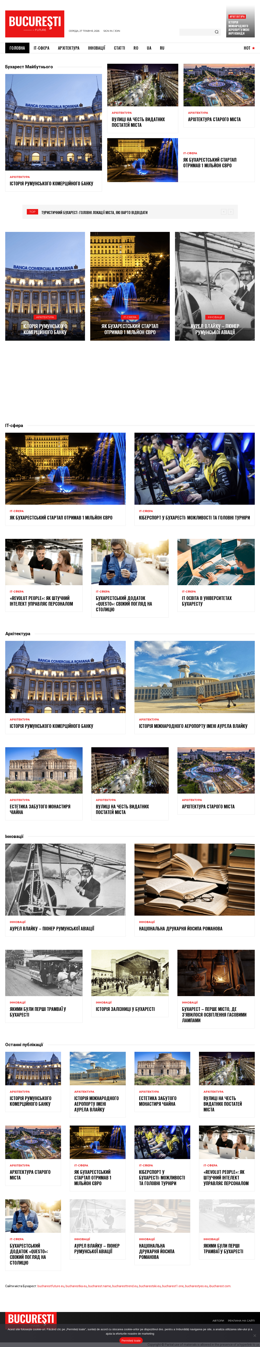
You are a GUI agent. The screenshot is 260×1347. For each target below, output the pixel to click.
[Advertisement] (130, 381)
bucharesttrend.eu (125, 1286)
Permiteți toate (131, 1340)
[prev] (223, 211)
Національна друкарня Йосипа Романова (181, 928)
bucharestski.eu (150, 1286)
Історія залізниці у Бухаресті (125, 1009)
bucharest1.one (173, 1286)
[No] (254, 1335)
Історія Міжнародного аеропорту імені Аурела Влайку (193, 726)
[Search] (216, 32)
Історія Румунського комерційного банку (51, 183)
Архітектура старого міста (214, 119)
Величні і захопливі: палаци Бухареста (72, 212)
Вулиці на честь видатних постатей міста (138, 122)
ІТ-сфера (190, 153)
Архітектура (237, 16)
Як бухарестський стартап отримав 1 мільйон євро (209, 162)
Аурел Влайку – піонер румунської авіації (215, 329)
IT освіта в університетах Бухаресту (207, 601)
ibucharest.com (220, 1286)
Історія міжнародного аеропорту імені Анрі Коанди (238, 27)
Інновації (215, 317)
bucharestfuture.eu (50, 1286)
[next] (230, 211)
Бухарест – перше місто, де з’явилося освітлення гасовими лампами (214, 1015)
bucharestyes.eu (196, 1286)
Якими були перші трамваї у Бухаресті (38, 1012)
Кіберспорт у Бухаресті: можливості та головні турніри (194, 517)
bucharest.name (99, 1286)
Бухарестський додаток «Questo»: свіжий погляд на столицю (124, 604)
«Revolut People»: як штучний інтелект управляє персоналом (41, 601)
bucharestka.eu (76, 1286)
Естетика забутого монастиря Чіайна (40, 809)
